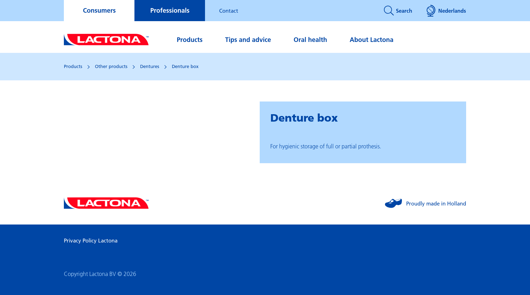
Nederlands (446, 11)
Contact (228, 10)
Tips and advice (248, 40)
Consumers (99, 10)
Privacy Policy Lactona (91, 240)
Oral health (310, 40)
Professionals (169, 10)
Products (190, 40)
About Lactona (371, 40)
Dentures (149, 66)
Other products (111, 66)
